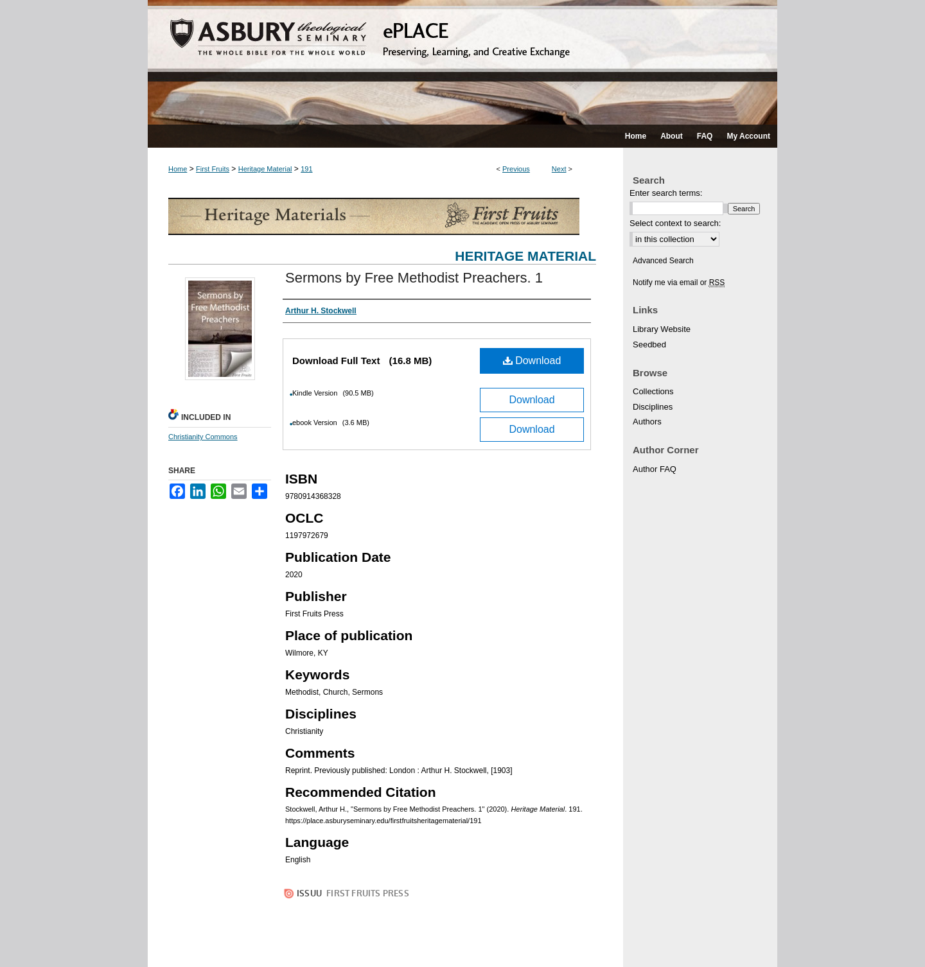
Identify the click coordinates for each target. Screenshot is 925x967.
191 (306, 169)
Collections (653, 391)
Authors (647, 421)
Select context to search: (675, 223)
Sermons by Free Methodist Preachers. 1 (414, 278)
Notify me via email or (679, 282)
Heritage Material (265, 169)
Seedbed (649, 344)
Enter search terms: (666, 193)
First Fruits (212, 169)
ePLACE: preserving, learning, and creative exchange (462, 62)
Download (532, 360)
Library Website (662, 329)
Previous (516, 169)
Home (177, 169)
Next (559, 169)
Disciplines (653, 407)
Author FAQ (654, 469)
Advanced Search (663, 260)
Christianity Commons (203, 436)
